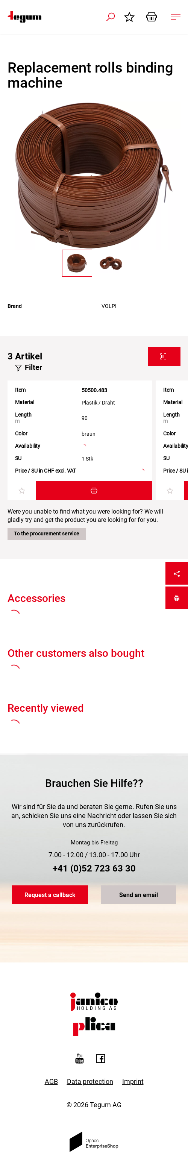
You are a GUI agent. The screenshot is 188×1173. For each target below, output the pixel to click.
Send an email (138, 895)
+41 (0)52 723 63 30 (94, 868)
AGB (51, 1081)
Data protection (90, 1081)
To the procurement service (46, 533)
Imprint (133, 1081)
